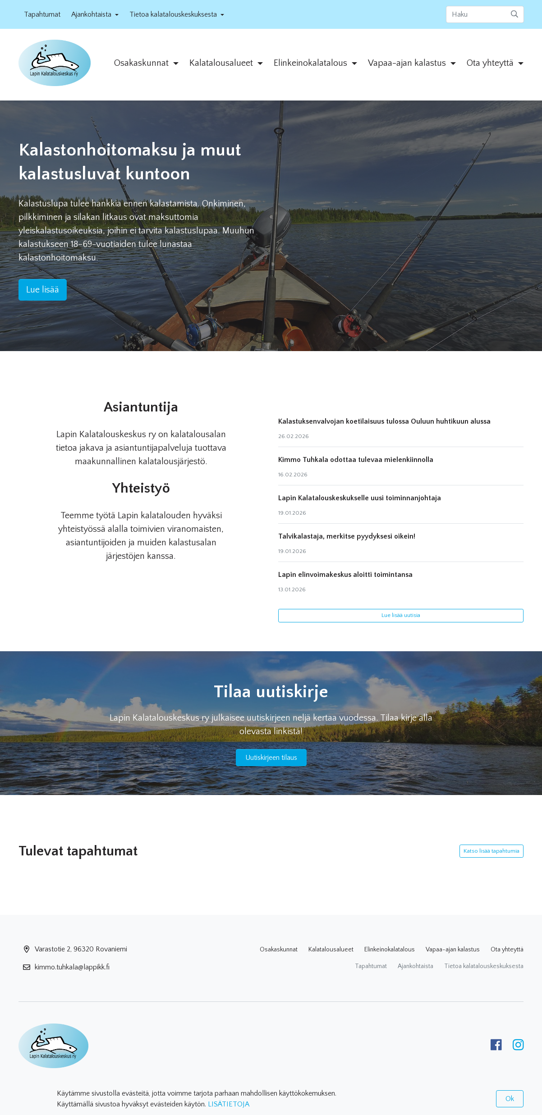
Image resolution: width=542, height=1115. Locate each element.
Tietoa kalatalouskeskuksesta (484, 966)
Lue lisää (42, 290)
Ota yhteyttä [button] (491, 63)
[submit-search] (514, 14)
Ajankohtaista (415, 966)
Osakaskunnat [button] (142, 63)
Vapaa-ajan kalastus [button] (408, 63)
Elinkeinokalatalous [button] (311, 63)
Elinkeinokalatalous (389, 949)
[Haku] (485, 14)
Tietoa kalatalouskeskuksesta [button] (174, 14)
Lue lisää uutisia (400, 615)
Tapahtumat (42, 14)
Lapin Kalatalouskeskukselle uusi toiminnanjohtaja (359, 498)
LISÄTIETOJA (228, 1104)
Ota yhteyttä (507, 949)
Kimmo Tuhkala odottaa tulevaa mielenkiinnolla (355, 460)
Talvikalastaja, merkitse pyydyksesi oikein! (346, 536)
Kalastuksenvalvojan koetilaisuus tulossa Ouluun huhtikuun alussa (384, 421)
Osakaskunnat (279, 949)
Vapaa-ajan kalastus (453, 949)
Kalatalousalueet (331, 949)
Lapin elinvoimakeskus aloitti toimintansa (345, 575)
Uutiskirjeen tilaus (271, 758)
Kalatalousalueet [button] (222, 63)
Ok (509, 1099)
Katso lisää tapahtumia (491, 851)
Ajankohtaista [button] (92, 14)
